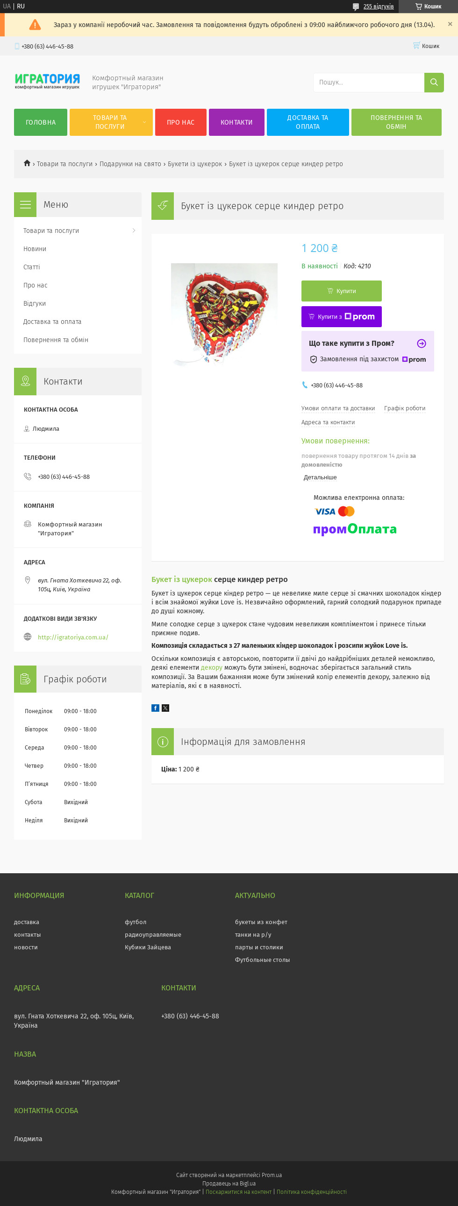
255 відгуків (379, 6)
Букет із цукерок (181, 579)
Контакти (237, 122)
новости (26, 947)
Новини (34, 249)
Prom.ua (272, 1175)
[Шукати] (434, 82)
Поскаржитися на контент (239, 1192)
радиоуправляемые (153, 934)
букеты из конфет (261, 922)
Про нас (180, 122)
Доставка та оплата (307, 122)
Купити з (346, 317)
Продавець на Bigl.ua (229, 1183)
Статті (31, 267)
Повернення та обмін (396, 122)
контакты (27, 934)
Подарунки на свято (130, 164)
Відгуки (34, 304)
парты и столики (259, 947)
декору (211, 668)
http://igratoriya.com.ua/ (73, 637)
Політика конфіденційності (312, 1192)
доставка (26, 922)
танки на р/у (253, 934)
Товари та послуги (110, 122)
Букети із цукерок (195, 164)
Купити (346, 290)
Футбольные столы (262, 959)
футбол (135, 922)
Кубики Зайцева (148, 947)
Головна (41, 122)
